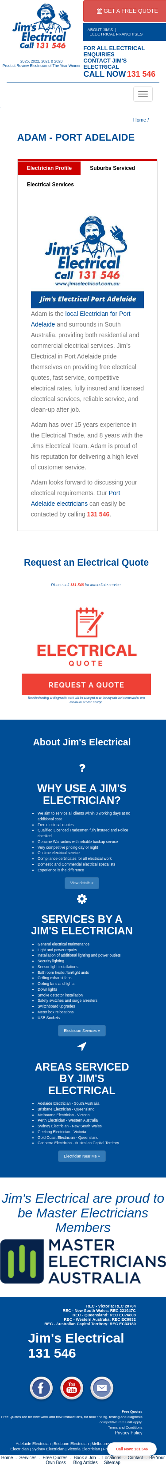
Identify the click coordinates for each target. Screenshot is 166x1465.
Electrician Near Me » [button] (82, 1156)
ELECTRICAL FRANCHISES (116, 34)
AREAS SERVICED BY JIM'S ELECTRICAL (82, 1078)
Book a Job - (88, 1457)
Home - (10, 1457)
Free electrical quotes (55, 825)
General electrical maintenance (63, 944)
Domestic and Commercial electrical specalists (76, 864)
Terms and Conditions (125, 1428)
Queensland (84, 1109)
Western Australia (82, 1120)
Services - (31, 1457)
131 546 (98, 514)
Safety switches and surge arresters (67, 1000)
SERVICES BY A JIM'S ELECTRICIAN (82, 925)
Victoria (83, 1115)
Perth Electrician (51, 1120)
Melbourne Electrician (56, 1115)
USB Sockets (49, 1018)
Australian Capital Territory (97, 1143)
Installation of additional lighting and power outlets (79, 955)
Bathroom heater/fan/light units (63, 972)
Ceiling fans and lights (56, 983)
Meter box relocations (55, 1012)
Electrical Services (50, 184)
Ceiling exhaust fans (55, 978)
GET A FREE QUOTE (127, 11)
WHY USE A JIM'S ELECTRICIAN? (82, 794)
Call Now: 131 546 (132, 1449)
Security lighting (51, 961)
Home (139, 119)
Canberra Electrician (55, 1143)
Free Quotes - (58, 1457)
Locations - (114, 1457)
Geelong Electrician (54, 1132)
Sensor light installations (58, 967)
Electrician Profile (49, 168)
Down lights (47, 989)
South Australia (86, 1103)
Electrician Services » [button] (82, 1030)
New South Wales (86, 1126)
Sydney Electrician (53, 1126)
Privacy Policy (128, 1432)
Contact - (138, 1457)
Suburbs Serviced (112, 168)
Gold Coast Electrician (56, 1137)
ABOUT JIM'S (100, 30)
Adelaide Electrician (54, 1103)
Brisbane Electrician (54, 1109)
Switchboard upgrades (56, 1006)
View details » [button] (81, 883)
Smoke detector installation (60, 995)
